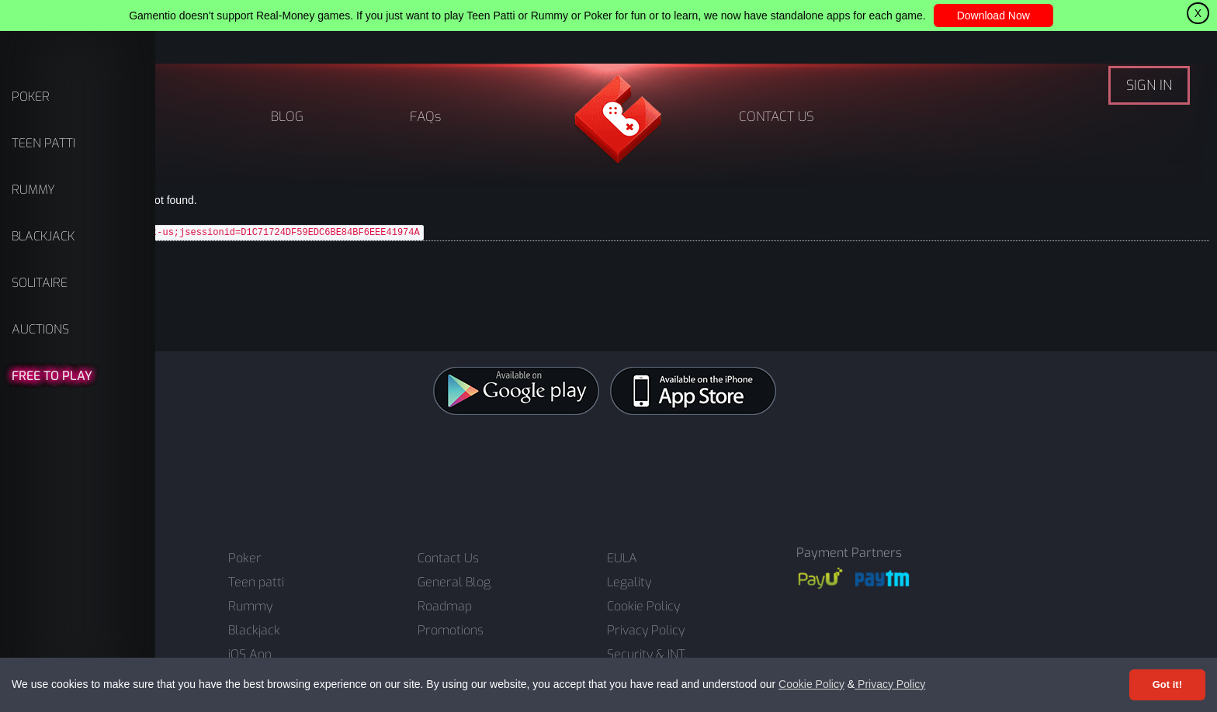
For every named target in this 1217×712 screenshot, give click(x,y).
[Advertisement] (608, 473)
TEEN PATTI (43, 143)
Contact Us (448, 558)
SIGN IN (1149, 85)
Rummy (250, 606)
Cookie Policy (811, 684)
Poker (245, 558)
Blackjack (254, 630)
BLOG (287, 117)
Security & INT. (647, 654)
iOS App (250, 654)
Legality (629, 582)
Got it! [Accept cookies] (1167, 684)
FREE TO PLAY (52, 376)
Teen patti (256, 582)
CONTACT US (776, 117)
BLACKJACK (43, 236)
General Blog (454, 582)
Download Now (993, 15)
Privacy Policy (890, 684)
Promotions (451, 630)
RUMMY (33, 189)
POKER (31, 96)
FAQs (425, 117)
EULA (622, 558)
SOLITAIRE (40, 283)
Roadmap (445, 606)
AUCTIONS (40, 329)
